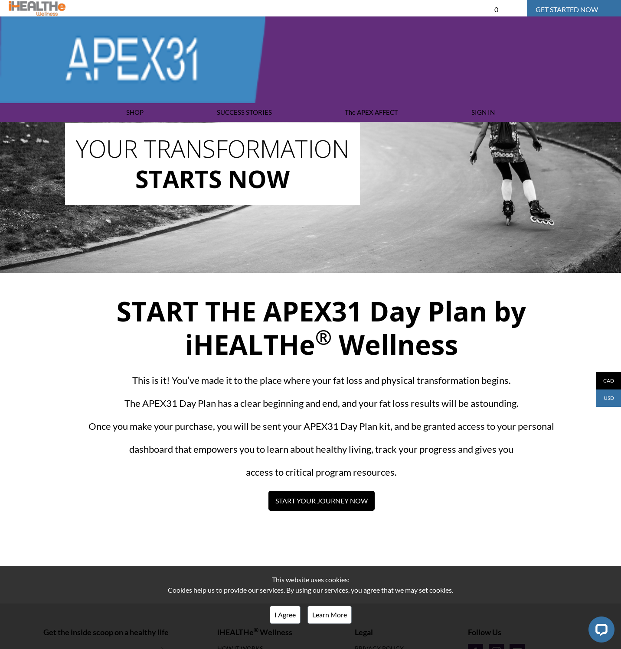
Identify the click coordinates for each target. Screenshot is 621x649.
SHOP (135, 112)
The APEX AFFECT (371, 112)
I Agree (285, 614)
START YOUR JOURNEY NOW (321, 500)
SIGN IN (483, 112)
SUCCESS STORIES (244, 112)
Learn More (329, 614)
